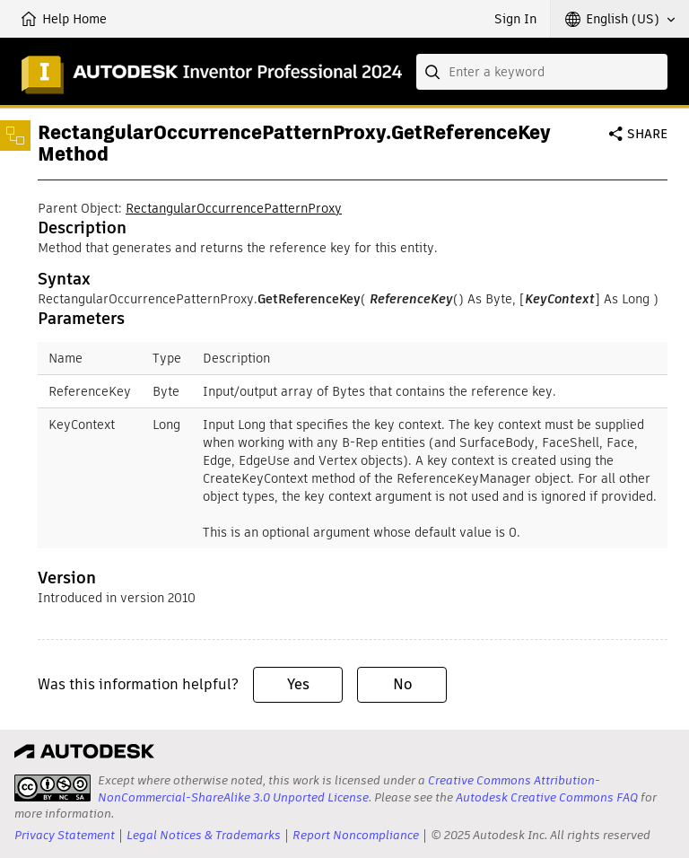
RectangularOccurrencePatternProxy (234, 208)
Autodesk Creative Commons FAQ (547, 797)
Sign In (515, 19)
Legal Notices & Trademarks (203, 835)
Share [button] (647, 134)
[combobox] (541, 72)
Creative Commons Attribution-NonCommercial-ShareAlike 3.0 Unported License (349, 788)
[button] (620, 19)
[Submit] (434, 72)
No (402, 684)
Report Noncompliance (355, 835)
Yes (298, 684)
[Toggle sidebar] (15, 135)
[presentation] (52, 788)
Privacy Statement (64, 835)
